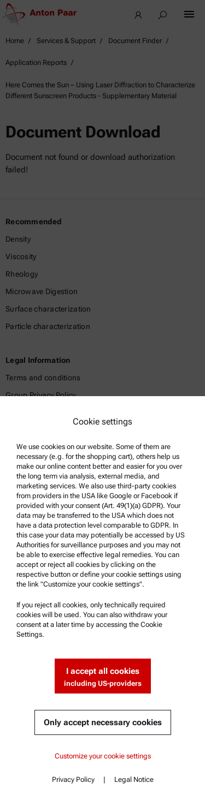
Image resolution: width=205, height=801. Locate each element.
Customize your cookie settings (103, 756)
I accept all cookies (103, 677)
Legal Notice (134, 779)
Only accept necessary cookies (103, 722)
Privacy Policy (73, 779)
